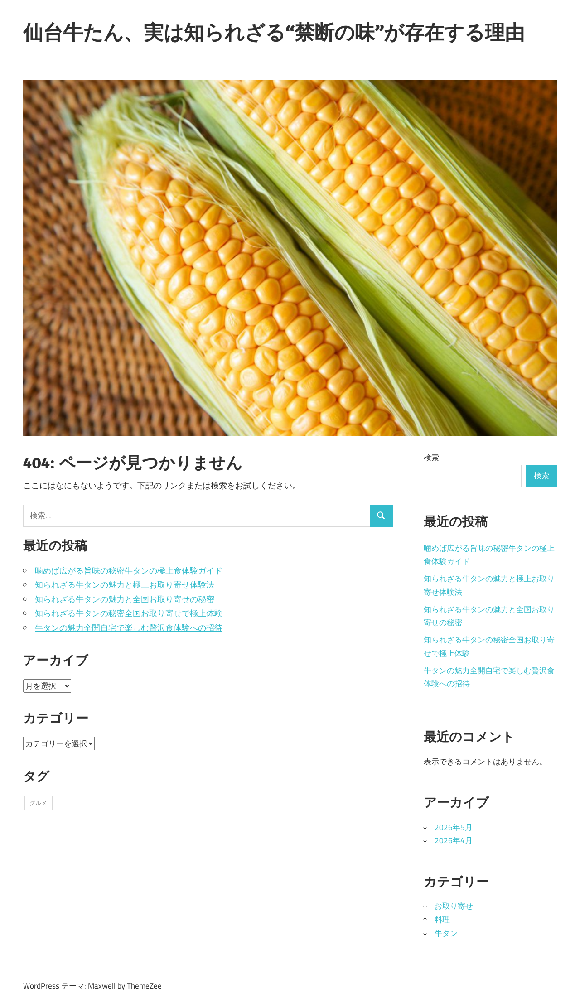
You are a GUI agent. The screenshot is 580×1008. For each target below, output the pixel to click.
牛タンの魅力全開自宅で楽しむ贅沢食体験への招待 (128, 628)
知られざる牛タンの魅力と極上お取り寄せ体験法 (124, 585)
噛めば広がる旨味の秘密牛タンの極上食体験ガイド (128, 570)
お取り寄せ (454, 906)
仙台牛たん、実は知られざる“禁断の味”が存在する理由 (274, 32)
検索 (431, 457)
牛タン (446, 933)
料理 (442, 920)
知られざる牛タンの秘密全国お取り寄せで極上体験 (128, 613)
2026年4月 (454, 840)
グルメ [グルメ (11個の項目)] (38, 802)
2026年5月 (454, 827)
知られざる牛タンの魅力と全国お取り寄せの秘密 (124, 599)
